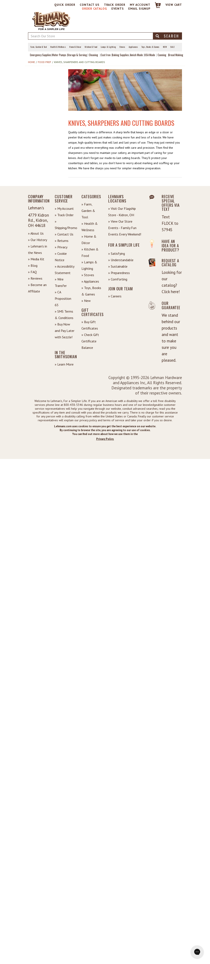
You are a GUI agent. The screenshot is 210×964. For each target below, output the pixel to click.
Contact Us (89, 5)
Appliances (133, 46)
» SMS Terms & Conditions (64, 314)
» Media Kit (36, 259)
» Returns (61, 240)
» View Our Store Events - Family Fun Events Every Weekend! (124, 227)
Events (117, 8)
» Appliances (90, 281)
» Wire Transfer (61, 282)
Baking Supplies (120, 55)
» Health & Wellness (89, 226)
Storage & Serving (77, 55)
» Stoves (87, 275)
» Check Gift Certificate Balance (90, 341)
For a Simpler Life (124, 245)
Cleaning (93, 55)
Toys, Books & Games (150, 46)
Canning (162, 55)
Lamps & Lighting (108, 46)
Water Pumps (59, 55)
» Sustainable (117, 266)
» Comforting (117, 279)
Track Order (114, 5)
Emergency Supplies (40, 55)
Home (31, 62)
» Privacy (61, 247)
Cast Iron (106, 55)
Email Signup (139, 8)
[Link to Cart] (156, 7)
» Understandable (120, 260)
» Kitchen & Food (90, 252)
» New (86, 300)
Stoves (122, 46)
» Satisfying (116, 253)
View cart (174, 5)
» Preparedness (119, 273)
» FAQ (32, 272)
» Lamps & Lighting (89, 265)
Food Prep (44, 62)
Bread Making (175, 55)
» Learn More (64, 364)
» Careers (114, 296)
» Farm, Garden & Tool (88, 210)
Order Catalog (94, 8)
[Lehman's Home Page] (51, 20)
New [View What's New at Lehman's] (165, 46)
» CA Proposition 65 (63, 298)
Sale (172, 46)
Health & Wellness (58, 46)
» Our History (37, 240)
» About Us (36, 233)
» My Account (64, 208)
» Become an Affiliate (37, 288)
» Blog (32, 265)
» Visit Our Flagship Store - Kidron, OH (122, 211)
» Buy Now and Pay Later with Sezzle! (64, 330)
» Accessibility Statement (64, 269)
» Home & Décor (88, 239)
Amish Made (136, 55)
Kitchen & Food (91, 46)
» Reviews (35, 278)
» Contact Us (64, 234)
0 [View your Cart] (158, 5)
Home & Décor (75, 46)
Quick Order (64, 5)
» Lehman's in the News (37, 249)
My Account (140, 5)
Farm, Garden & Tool (38, 46)
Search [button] (167, 36)
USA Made (149, 55)
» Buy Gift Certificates (89, 325)
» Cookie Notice (61, 256)
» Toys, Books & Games (91, 291)
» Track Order (64, 215)
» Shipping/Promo (65, 224)
